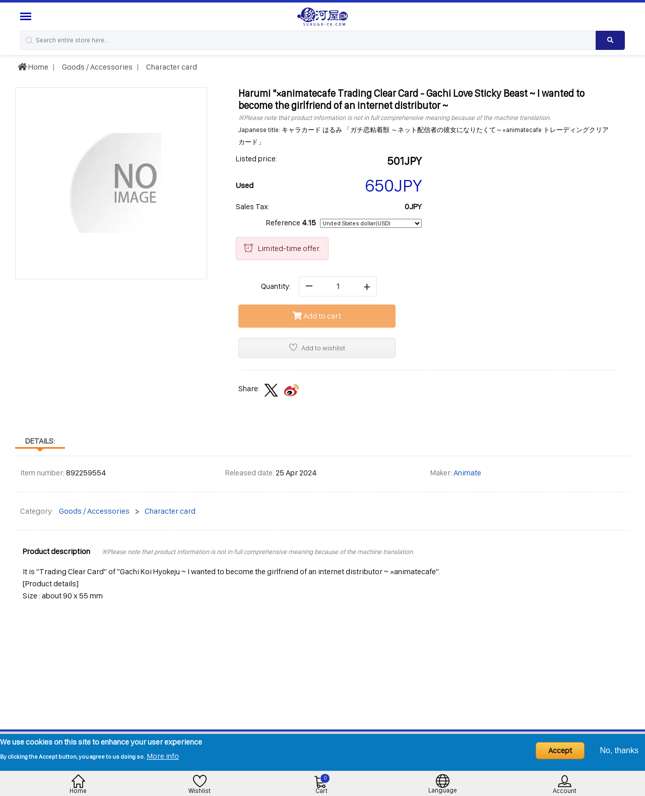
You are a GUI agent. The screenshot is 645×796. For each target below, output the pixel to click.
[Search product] (610, 40)
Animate (467, 472)
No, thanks (619, 750)
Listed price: (256, 158)
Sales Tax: (253, 206)
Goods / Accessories (96, 67)
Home (33, 67)
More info (163, 756)
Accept (560, 750)
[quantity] (338, 286)
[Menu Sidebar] (27, 16)
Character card (171, 67)
